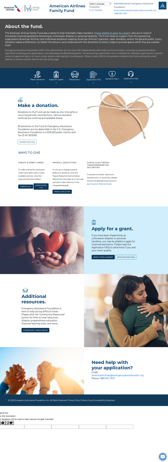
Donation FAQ (27, 142)
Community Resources (35, 330)
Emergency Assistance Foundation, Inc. (32, 400)
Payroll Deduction (62, 192)
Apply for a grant (56, 78)
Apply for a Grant (103, 257)
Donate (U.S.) (25, 186)
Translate (95, 10)
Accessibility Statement (104, 400)
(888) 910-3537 (121, 13)
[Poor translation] (9, 423)
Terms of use (87, 400)
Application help (131, 77)
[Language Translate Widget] (100, 3)
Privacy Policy (74, 400)
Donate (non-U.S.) (41, 186)
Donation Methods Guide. (101, 184)
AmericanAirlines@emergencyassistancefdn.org (135, 10)
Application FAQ (93, 78)
